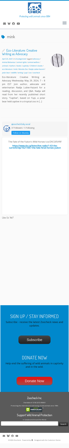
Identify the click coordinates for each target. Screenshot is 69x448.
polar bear (6, 77)
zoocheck (36, 77)
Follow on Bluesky (21, 137)
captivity (25, 70)
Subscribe (34, 344)
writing (20, 77)
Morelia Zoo (23, 74)
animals (5, 70)
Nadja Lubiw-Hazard (36, 74)
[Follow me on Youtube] (19, 26)
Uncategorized (20, 63)
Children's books (36, 70)
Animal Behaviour (9, 67)
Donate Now (34, 386)
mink (15, 74)
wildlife (14, 77)
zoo (30, 77)
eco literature (7, 74)
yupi (26, 77)
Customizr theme (54, 445)
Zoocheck (17, 445)
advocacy (36, 63)
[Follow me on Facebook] (14, 26)
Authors (12, 70)
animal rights (22, 67)
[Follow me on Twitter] (10, 26)
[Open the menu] (65, 25)
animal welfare (33, 67)
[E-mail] (5, 26)
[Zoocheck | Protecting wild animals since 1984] (34, 9)
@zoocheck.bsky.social (20, 128)
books (19, 70)
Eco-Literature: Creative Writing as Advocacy (19, 57)
